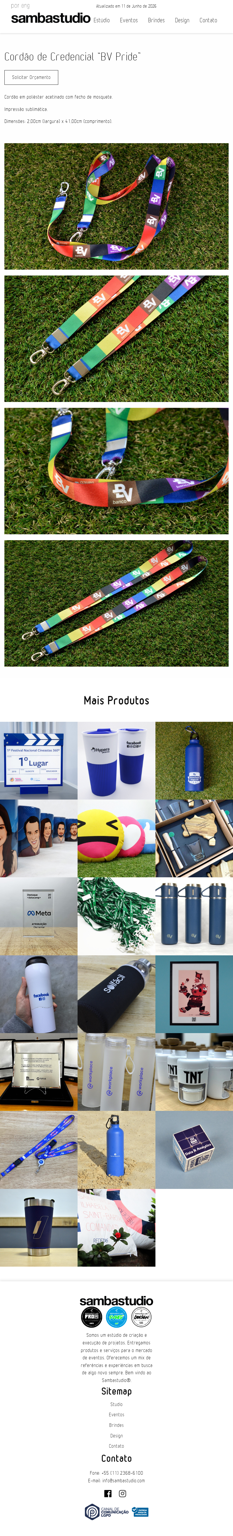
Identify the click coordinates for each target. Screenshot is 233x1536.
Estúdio (102, 20)
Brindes (156, 20)
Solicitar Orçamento (31, 77)
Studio (116, 1404)
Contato (208, 20)
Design (182, 20)
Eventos (129, 20)
